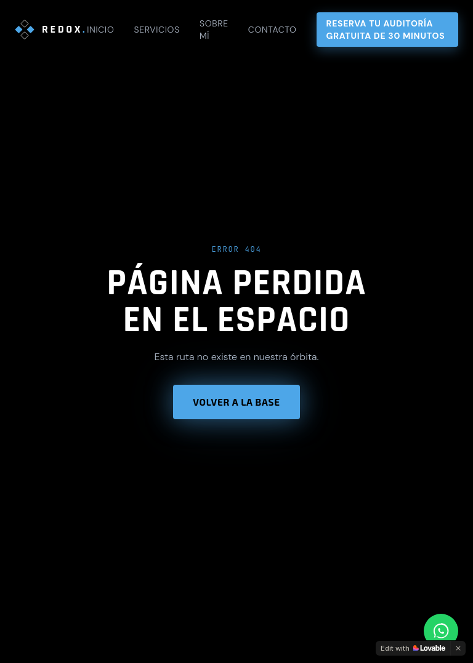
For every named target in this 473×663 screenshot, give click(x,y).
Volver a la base (236, 402)
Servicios (156, 29)
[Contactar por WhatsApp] (441, 631)
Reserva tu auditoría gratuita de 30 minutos (385, 29)
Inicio (100, 29)
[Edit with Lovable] (413, 648)
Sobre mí (214, 29)
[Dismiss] (458, 648)
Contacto (272, 29)
